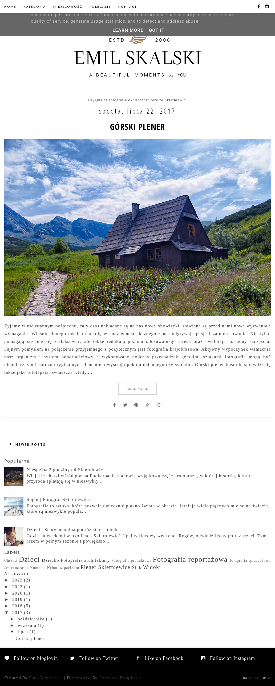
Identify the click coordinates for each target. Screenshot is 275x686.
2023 (17, 580)
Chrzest (11, 561)
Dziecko (50, 560)
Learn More (127, 30)
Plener (88, 567)
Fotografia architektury (85, 560)
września (27, 625)
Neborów (55, 568)
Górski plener (137, 127)
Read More (137, 389)
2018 (17, 605)
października (31, 618)
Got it (156, 30)
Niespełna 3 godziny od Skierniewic (65, 469)
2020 (17, 593)
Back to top (257, 678)
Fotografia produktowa (131, 561)
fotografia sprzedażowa (250, 561)
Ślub (136, 567)
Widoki (152, 567)
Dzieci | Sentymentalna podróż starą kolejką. (74, 529)
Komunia (38, 568)
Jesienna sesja (16, 568)
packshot (71, 568)
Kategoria (34, 7)
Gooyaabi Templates (120, 677)
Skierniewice (114, 567)
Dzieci (29, 559)
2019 (17, 599)
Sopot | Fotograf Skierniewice (58, 499)
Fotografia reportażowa (190, 559)
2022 (17, 586)
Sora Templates (45, 677)
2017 (17, 612)
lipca (23, 631)
